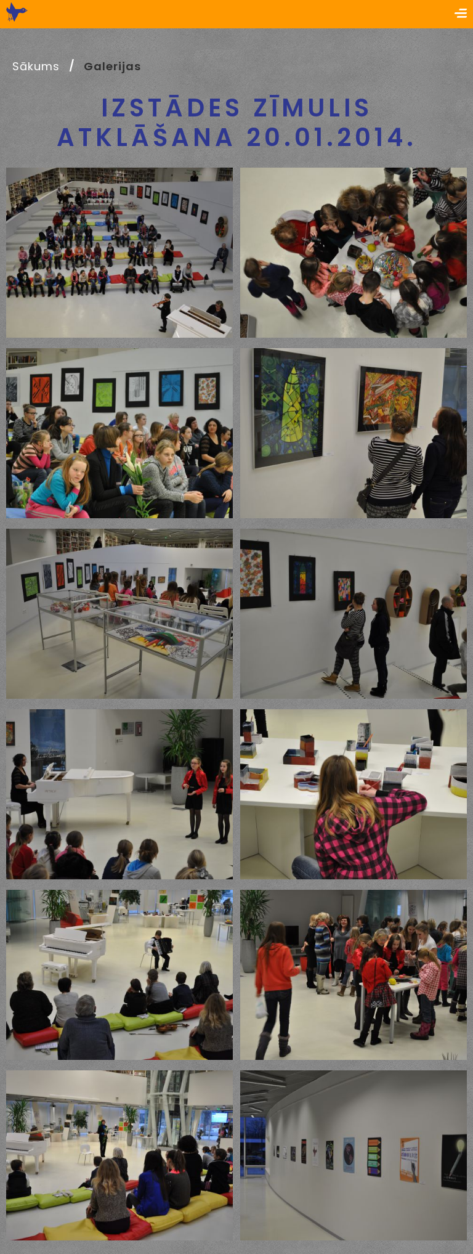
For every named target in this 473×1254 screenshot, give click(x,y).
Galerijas (112, 66)
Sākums (35, 66)
